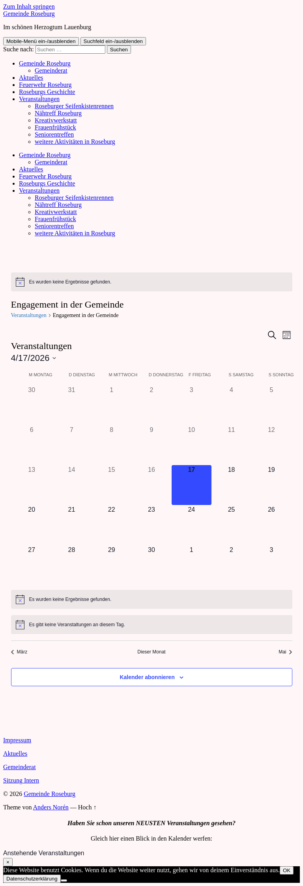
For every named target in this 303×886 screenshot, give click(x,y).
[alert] (151, 281)
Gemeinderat (51, 70)
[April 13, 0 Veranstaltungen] (32, 485)
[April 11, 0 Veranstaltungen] (231, 445)
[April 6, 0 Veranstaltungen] (32, 445)
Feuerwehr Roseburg (45, 84)
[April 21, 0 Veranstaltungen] (72, 525)
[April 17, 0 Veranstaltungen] (191, 485)
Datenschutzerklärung (32, 879)
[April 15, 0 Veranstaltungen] (111, 485)
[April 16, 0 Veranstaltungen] (151, 485)
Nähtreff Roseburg (58, 113)
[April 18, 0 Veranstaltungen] (231, 485)
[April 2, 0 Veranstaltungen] (151, 405)
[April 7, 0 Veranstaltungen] (72, 445)
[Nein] (64, 880)
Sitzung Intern (21, 780)
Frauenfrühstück (55, 127)
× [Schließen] (7, 862)
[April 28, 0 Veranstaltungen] (72, 565)
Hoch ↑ (87, 807)
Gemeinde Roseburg (29, 13)
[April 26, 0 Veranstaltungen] (271, 525)
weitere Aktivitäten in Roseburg (75, 141)
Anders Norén (51, 807)
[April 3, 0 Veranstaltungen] (191, 405)
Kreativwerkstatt (56, 120)
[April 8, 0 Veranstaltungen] (111, 445)
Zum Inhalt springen (29, 6)
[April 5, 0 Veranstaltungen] (271, 405)
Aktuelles (31, 77)
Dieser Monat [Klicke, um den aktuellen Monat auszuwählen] (151, 652)
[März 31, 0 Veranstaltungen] (72, 405)
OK (286, 870)
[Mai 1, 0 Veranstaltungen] (191, 565)
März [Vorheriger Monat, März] (19, 652)
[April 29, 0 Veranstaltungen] (111, 565)
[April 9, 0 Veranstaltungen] (151, 445)
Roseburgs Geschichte (47, 91)
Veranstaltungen (39, 99)
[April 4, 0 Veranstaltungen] (231, 405)
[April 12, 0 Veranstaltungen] (271, 445)
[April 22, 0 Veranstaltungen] (111, 525)
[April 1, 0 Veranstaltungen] (111, 405)
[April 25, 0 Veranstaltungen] (231, 525)
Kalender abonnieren (147, 677)
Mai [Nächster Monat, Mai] (285, 652)
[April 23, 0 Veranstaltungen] (151, 525)
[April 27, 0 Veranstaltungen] (32, 565)
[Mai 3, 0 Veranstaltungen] (271, 565)
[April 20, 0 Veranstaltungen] (32, 525)
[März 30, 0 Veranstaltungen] (32, 405)
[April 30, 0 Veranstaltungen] (151, 565)
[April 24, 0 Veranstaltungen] (191, 525)
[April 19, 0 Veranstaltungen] (271, 485)
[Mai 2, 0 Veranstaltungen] (231, 565)
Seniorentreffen (54, 134)
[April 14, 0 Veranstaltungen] (72, 485)
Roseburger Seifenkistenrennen (74, 106)
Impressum (17, 740)
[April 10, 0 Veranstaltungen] (191, 445)
